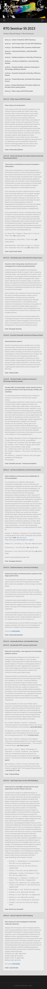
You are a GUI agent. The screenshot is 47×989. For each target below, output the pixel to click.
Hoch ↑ (30, 985)
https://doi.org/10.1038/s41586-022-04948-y (19, 540)
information (16, 964)
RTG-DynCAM (23, 985)
